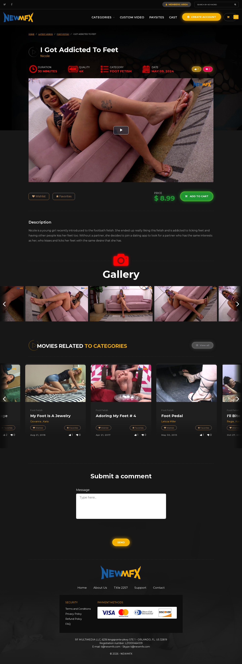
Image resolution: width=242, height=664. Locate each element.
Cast (173, 17)
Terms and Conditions (78, 608)
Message (83, 490)
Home (82, 587)
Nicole (45, 56)
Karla (46, 421)
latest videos (45, 34)
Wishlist (39, 196)
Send (121, 542)
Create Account (201, 17)
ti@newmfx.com (110, 646)
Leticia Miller (168, 421)
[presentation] (4, 303)
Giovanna (36, 421)
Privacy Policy (73, 613)
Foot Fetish (36, 410)
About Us (100, 587)
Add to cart (196, 196)
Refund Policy (73, 618)
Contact (159, 587)
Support (140, 587)
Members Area (177, 4)
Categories (103, 17)
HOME (31, 34)
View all (202, 345)
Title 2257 (121, 587)
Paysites (156, 17)
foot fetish (63, 34)
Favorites (63, 196)
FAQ (68, 623)
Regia (230, 421)
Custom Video (132, 17)
